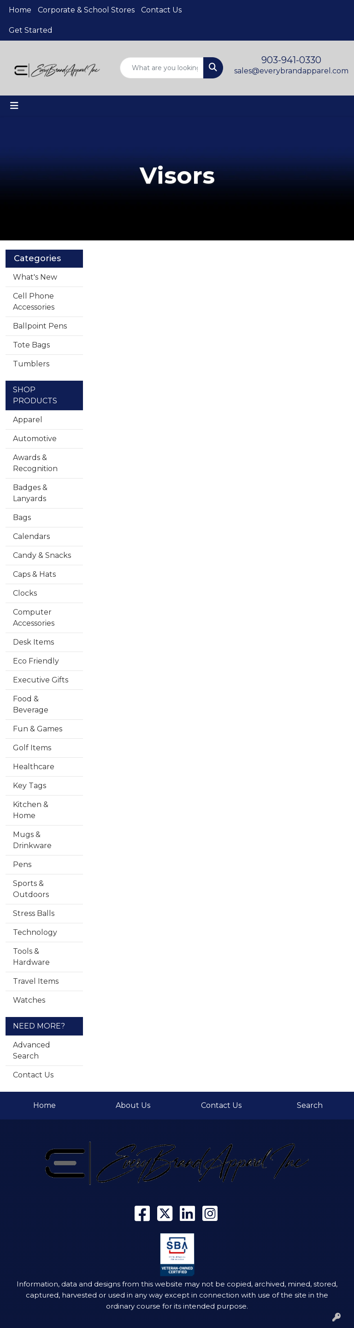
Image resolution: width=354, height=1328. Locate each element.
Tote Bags (31, 345)
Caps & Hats (34, 574)
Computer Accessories (33, 618)
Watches (29, 1000)
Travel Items (36, 981)
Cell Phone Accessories (33, 301)
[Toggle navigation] (14, 105)
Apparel (27, 419)
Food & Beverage (30, 704)
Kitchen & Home (30, 810)
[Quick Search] (162, 67)
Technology (35, 932)
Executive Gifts (40, 680)
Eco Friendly (36, 661)
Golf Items (32, 747)
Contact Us (161, 10)
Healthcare (33, 766)
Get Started (31, 30)
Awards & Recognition (35, 463)
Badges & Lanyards (30, 493)
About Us (133, 1105)
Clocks (25, 593)
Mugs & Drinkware (32, 840)
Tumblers (31, 363)
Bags (22, 517)
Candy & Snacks (42, 555)
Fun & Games (37, 728)
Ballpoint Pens (40, 326)
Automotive (35, 438)
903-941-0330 (291, 60)
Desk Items (33, 642)
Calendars (31, 536)
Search (310, 1105)
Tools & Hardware (31, 957)
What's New (35, 277)
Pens (22, 864)
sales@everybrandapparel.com (291, 70)
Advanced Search (31, 1050)
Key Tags (29, 785)
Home (20, 10)
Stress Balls (33, 913)
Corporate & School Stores (86, 10)
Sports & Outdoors (31, 889)
